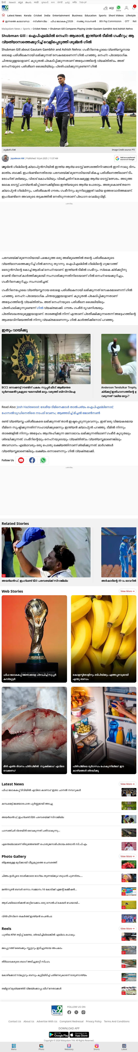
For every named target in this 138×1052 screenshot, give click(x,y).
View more (128, 591)
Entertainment (61, 15)
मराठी (36, 2)
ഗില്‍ (40, 308)
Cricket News (40, 28)
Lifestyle (131, 15)
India (47, 15)
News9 (12, 2)
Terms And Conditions (116, 1021)
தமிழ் (67, 2)
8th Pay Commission (110, 21)
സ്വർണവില (40, 21)
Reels (6, 928)
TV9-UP (83, 2)
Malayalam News (11, 28)
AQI (111, 8)
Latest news (14, 15)
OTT (127, 21)
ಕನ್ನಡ (20, 2)
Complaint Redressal (71, 1021)
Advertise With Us (47, 1021)
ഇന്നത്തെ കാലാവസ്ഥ (17, 21)
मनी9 (74, 2)
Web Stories (12, 591)
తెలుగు (28, 2)
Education (91, 15)
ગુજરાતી (44, 2)
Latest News (13, 783)
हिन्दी (4, 2)
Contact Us (15, 1021)
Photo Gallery (14, 856)
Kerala (27, 15)
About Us (29, 1021)
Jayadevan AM (18, 158)
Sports (102, 15)
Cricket (38, 15)
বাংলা (53, 2)
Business (77, 15)
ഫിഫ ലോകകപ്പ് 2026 (61, 21)
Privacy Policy (94, 1021)
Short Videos (116, 15)
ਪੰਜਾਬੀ (60, 2)
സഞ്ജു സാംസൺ (86, 21)
